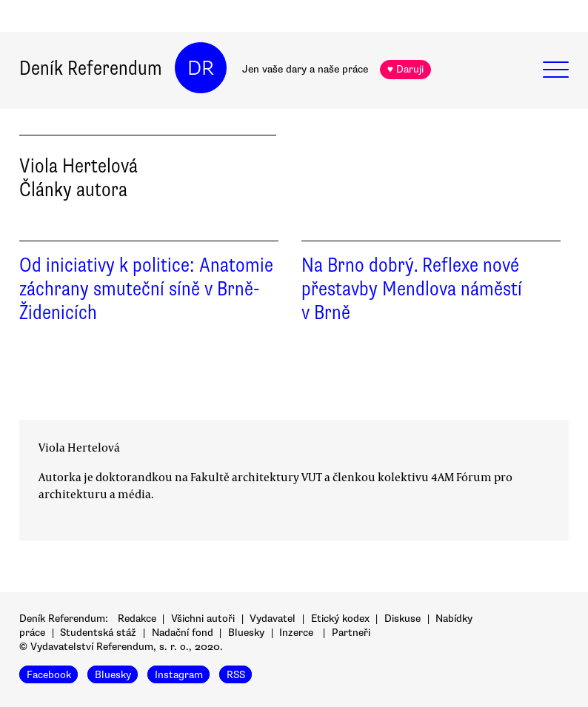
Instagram (179, 674)
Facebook (49, 674)
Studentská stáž (98, 632)
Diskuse (402, 618)
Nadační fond (182, 632)
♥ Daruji (405, 69)
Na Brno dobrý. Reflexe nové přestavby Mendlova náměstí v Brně (411, 288)
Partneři (351, 632)
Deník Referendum (90, 68)
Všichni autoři (203, 618)
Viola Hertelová (79, 447)
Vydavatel (272, 618)
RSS (236, 674)
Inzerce (296, 632)
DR (200, 68)
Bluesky (246, 632)
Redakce (137, 618)
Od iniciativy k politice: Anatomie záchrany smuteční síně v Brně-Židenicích (146, 288)
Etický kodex (340, 618)
